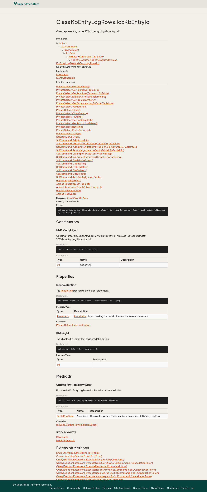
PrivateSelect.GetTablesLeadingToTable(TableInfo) (84, 103)
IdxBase (70, 53)
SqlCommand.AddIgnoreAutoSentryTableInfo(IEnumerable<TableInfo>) (96, 146)
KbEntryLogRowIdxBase (103, 59)
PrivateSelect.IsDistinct (69, 126)
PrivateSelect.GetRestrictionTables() (76, 123)
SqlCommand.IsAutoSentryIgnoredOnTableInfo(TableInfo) (88, 157)
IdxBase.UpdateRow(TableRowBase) (76, 424)
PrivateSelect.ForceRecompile (73, 130)
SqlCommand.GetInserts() (71, 163)
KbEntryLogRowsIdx (88, 63)
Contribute (173, 488)
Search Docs (140, 488)
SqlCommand (69, 46)
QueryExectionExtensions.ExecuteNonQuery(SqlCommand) (90, 459)
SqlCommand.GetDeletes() (71, 170)
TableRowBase (65, 416)
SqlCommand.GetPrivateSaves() (74, 160)
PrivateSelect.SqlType (68, 133)
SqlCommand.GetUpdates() (72, 167)
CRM (80, 198)
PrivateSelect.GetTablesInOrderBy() (76, 99)
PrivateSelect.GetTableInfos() (73, 86)
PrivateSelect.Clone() (68, 110)
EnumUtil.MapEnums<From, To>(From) (77, 452)
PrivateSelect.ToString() (69, 116)
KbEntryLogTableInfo (91, 56)
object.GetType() (66, 193)
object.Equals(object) (68, 180)
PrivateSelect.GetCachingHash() (74, 120)
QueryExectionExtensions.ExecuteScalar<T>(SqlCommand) (90, 479)
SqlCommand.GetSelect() (71, 173)
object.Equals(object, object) (73, 183)
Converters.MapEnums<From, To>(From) (79, 456)
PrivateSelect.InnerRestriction (73, 325)
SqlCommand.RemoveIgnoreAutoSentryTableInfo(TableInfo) (90, 150)
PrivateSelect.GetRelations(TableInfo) (77, 89)
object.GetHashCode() (69, 190)
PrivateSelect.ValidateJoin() (71, 106)
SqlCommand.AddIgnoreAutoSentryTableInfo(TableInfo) (88, 143)
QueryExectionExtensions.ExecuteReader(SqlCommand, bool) (91, 466)
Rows (85, 198)
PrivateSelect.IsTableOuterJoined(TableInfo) (81, 96)
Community (73, 488)
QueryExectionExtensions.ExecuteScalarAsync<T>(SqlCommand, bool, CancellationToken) (107, 472)
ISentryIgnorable (65, 77)
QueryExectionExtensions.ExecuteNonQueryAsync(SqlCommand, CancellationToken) (104, 462)
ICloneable (62, 74)
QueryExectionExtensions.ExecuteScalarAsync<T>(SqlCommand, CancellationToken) (104, 476)
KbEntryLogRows (66, 63)
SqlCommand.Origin (68, 136)
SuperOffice (72, 198)
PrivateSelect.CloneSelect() (72, 113)
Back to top (188, 488)
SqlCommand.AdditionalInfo (72, 140)
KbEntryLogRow (80, 59)
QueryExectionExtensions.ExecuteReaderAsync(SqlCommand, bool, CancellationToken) (106, 469)
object (63, 43)
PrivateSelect (71, 49)
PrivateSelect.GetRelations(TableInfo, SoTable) (82, 93)
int (58, 264)
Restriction (67, 290)
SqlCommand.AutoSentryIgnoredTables (78, 177)
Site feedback (122, 488)
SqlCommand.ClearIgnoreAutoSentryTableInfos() (84, 153)
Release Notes (91, 488)
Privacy (107, 488)
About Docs (157, 488)
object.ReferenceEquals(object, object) (79, 187)
